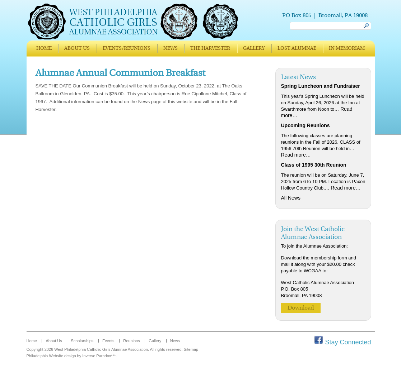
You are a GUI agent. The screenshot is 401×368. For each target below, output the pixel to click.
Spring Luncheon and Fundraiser (320, 86)
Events (108, 341)
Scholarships (82, 341)
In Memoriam (347, 48)
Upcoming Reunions (305, 125)
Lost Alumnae (297, 48)
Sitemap (191, 349)
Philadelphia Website (45, 356)
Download (301, 308)
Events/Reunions (126, 48)
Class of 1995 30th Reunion (313, 165)
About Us (77, 48)
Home (44, 48)
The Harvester (210, 48)
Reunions (131, 341)
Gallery (254, 48)
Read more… (296, 155)
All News (290, 198)
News (170, 48)
